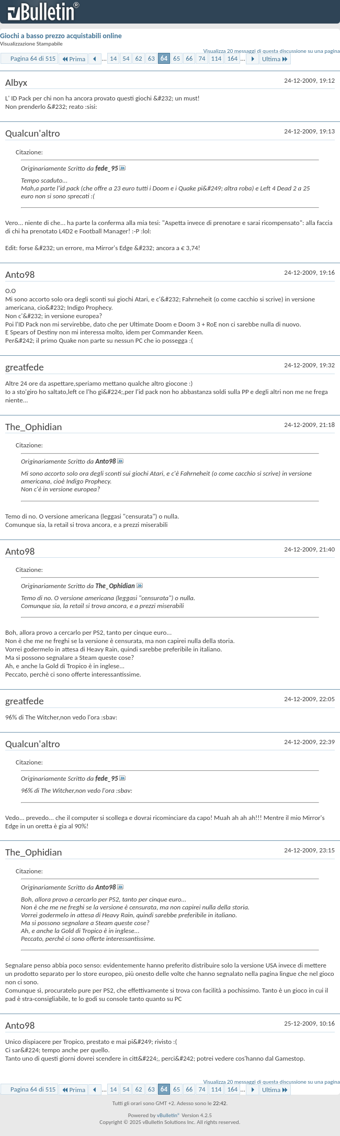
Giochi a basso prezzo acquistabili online (61, 35)
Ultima (275, 59)
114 (216, 58)
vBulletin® (168, 1115)
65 (176, 58)
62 (138, 58)
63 (151, 58)
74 (201, 58)
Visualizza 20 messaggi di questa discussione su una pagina (271, 51)
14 (113, 58)
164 (232, 58)
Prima (73, 59)
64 (164, 58)
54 (125, 58)
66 (189, 58)
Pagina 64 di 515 (32, 58)
